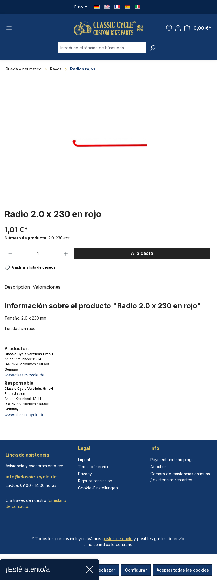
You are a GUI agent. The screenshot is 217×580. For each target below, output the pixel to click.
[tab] (17, 287)
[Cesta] (197, 28)
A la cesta (142, 253)
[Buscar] (152, 47)
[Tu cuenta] (178, 28)
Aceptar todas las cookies (183, 570)
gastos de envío (117, 538)
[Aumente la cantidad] (66, 253)
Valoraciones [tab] (46, 287)
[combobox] (102, 47)
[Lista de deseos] (169, 28)
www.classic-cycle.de (25, 375)
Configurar (136, 570)
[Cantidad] (38, 253)
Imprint (84, 459)
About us (158, 466)
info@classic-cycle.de (31, 477)
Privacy (85, 473)
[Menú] (9, 28)
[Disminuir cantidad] (10, 253)
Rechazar (105, 570)
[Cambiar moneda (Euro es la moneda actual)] (80, 7)
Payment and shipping (171, 459)
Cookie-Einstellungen (98, 487)
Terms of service (94, 466)
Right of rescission (95, 480)
